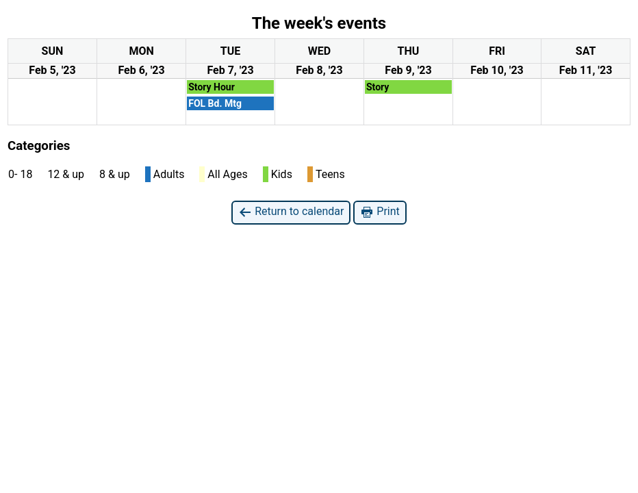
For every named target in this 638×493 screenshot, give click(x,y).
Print (379, 212)
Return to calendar (291, 212)
